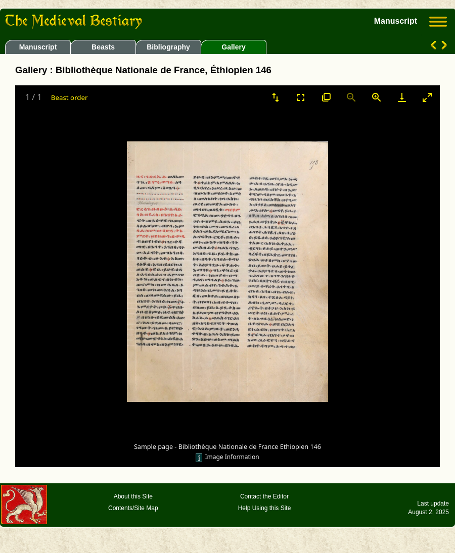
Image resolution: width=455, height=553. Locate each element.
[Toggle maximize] (427, 97)
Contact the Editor (264, 496)
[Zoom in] (376, 97)
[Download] (402, 97)
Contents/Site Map (133, 508)
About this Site (133, 496)
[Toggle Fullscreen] (300, 97)
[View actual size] (326, 97)
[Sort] (275, 97)
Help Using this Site (264, 508)
